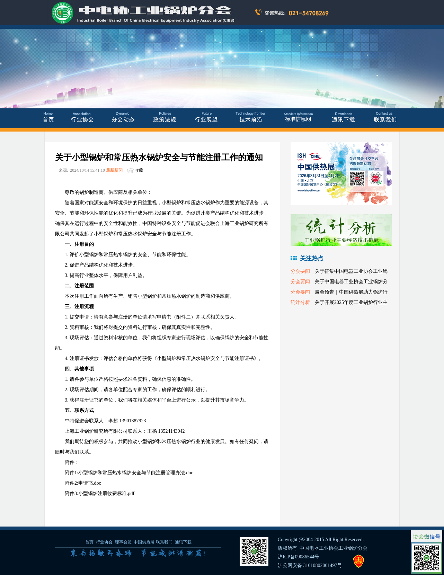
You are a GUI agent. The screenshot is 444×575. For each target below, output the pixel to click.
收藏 (139, 170)
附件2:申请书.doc (83, 483)
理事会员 (124, 542)
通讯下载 (183, 542)
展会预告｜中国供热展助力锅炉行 (351, 292)
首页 (89, 542)
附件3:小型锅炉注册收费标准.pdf (99, 493)
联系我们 (164, 542)
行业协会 (104, 542)
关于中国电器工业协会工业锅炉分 (351, 281)
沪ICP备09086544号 (298, 556)
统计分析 (300, 302)
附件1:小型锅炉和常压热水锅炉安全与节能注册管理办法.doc (129, 472)
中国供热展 (144, 542)
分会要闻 (300, 271)
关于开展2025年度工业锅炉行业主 (351, 302)
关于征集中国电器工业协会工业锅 (351, 271)
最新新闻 (114, 170)
